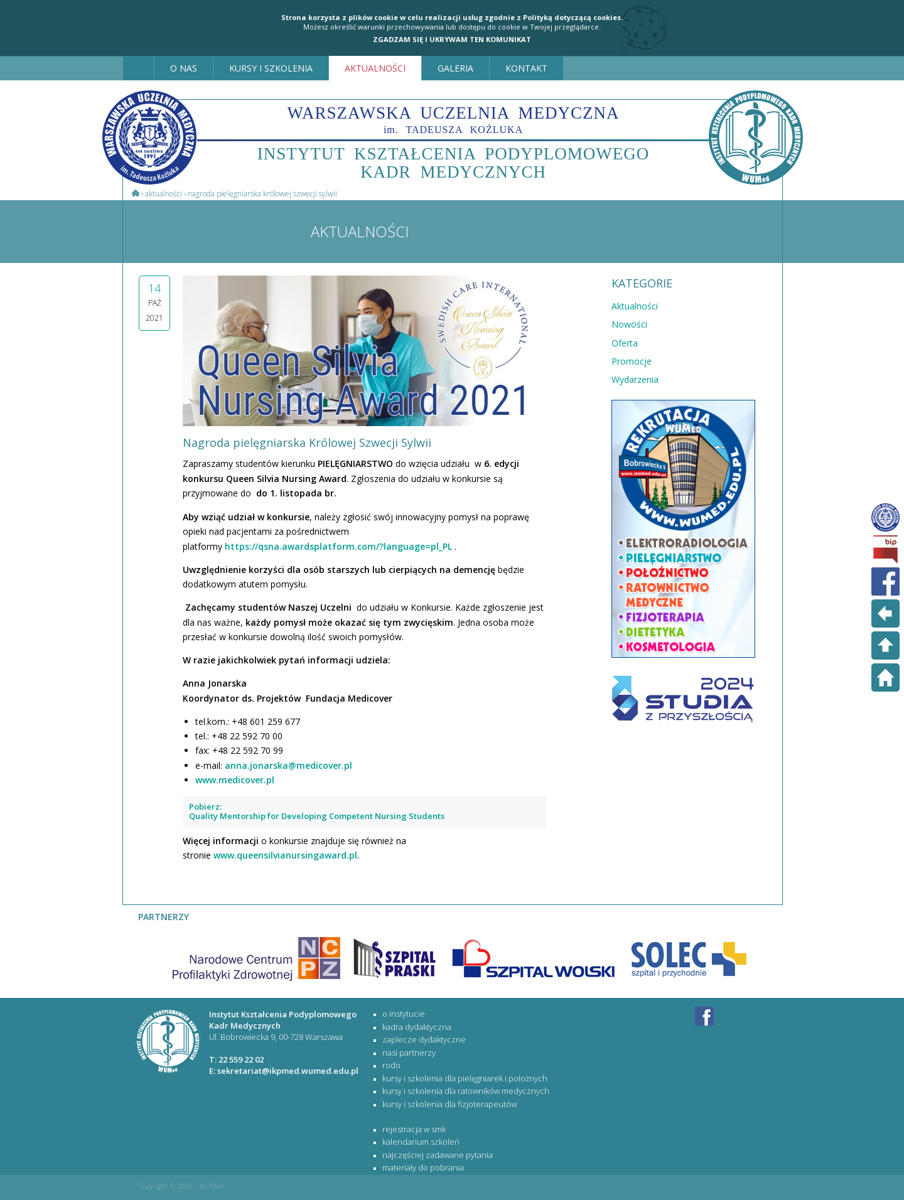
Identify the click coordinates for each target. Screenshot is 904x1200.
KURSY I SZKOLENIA (271, 68)
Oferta (624, 343)
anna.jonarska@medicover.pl (288, 765)
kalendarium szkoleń (421, 1141)
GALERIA (455, 68)
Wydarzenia (635, 379)
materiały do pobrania (423, 1167)
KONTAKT (526, 68)
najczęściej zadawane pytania (437, 1154)
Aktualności (163, 193)
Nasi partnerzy (409, 1052)
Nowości (629, 324)
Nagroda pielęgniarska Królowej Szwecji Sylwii (262, 193)
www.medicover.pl (234, 780)
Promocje (631, 361)
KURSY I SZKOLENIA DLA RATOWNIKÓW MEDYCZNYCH (465, 1090)
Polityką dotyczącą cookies (572, 17)
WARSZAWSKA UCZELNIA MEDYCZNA (454, 119)
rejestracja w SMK (414, 1129)
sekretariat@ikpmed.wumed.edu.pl (287, 1070)
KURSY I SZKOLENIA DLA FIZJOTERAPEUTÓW (449, 1104)
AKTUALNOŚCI (375, 68)
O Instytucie (403, 1013)
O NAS (183, 68)
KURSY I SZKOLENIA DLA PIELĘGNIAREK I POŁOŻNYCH (464, 1078)
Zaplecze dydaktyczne (424, 1039)
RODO (391, 1065)
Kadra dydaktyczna (416, 1026)
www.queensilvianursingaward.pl (285, 855)
